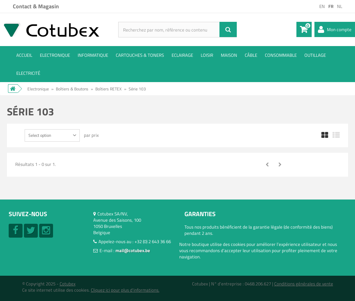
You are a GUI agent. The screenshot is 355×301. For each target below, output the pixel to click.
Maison (229, 55)
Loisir (207, 55)
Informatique (93, 55)
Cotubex (68, 283)
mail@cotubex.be (132, 250)
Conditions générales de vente (303, 283)
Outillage (315, 55)
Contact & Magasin (36, 6)
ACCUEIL (24, 55)
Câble (251, 55)
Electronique (55, 55)
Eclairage (182, 55)
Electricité (28, 73)
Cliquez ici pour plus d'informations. (125, 289)
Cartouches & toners (140, 55)
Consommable (281, 55)
